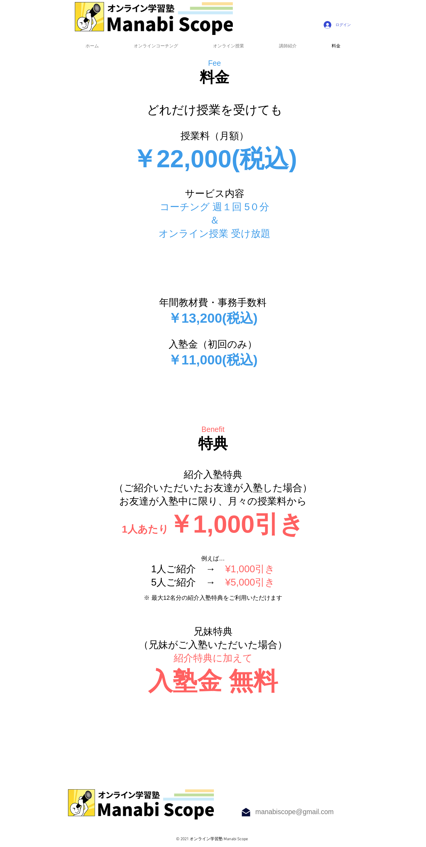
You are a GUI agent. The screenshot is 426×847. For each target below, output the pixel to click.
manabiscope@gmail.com (294, 812)
